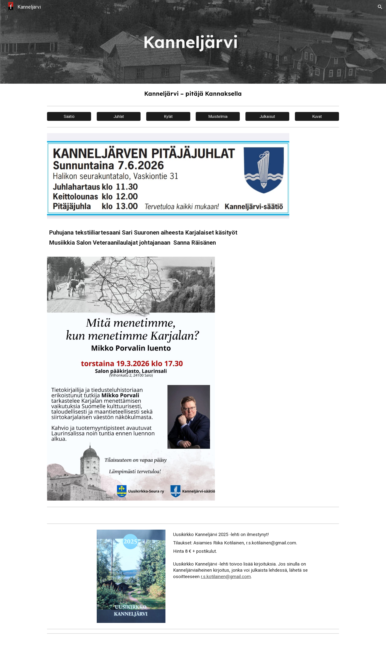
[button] (380, 7)
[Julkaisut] (267, 116)
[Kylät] (168, 116)
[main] (193, 42)
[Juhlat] (119, 116)
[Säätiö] (69, 116)
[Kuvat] (317, 116)
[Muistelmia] (218, 116)
